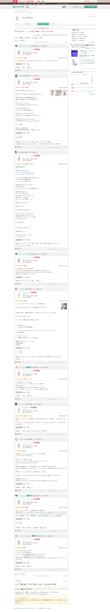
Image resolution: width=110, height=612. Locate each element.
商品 (28, 24)
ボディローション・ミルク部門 (79, 74)
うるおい (37, 141)
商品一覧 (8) (23, 584)
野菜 (45, 143)
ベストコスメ (66, 3)
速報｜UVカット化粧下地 (79, 38)
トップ (16, 24)
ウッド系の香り (56, 143)
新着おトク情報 (41, 1)
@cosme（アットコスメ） (45, 608)
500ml (19, 352)
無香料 (17, 341)
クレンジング (29, 120)
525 (45, 254)
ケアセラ (78, 87)
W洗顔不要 (36, 527)
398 (47, 367)
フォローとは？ (92, 16)
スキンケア (24, 307)
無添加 (41, 143)
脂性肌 (21, 167)
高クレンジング (56, 243)
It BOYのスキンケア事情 (79, 34)
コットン (54, 515)
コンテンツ (52, 24)
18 (37, 75)
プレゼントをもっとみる (88, 68)
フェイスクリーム (34, 592)
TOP (15, 3)
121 (40, 289)
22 (45, 46)
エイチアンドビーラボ (19, 608)
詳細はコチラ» (18, 603)
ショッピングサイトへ (36, 49)
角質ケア (49, 243)
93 (52, 536)
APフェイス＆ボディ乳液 (87, 87)
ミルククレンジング (44, 592)
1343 (40, 439)
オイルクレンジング (24, 170)
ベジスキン (19, 581)
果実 (48, 143)
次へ (66, 42)
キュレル (78, 83)
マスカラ (33, 514)
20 (35, 152)
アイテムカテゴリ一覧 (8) (49, 584)
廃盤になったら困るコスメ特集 (80, 36)
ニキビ (44, 141)
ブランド (25, 3)
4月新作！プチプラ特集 (78, 32)
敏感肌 (17, 167)
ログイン (94, 1)
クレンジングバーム (42, 593)
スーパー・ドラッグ (25, 141)
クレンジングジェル (28, 49)
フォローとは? (66, 580)
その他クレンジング (19, 593)
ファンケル (78, 90)
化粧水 (17, 202)
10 (47, 42)
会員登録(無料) (87, 1)
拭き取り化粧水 (42, 515)
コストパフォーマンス (25, 119)
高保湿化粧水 (26, 292)
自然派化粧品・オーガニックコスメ (23, 143)
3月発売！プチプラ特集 (78, 40)
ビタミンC (21, 327)
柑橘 (51, 143)
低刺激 (22, 99)
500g (19, 137)
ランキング (19, 3)
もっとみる (91, 41)
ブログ (30, 3)
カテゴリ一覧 (60, 3)
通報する (18, 70)
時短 (45, 527)
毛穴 (17, 113)
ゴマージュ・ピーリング (31, 593)
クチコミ (41, 24)
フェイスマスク (20, 316)
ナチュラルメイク (24, 550)
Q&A (34, 3)
